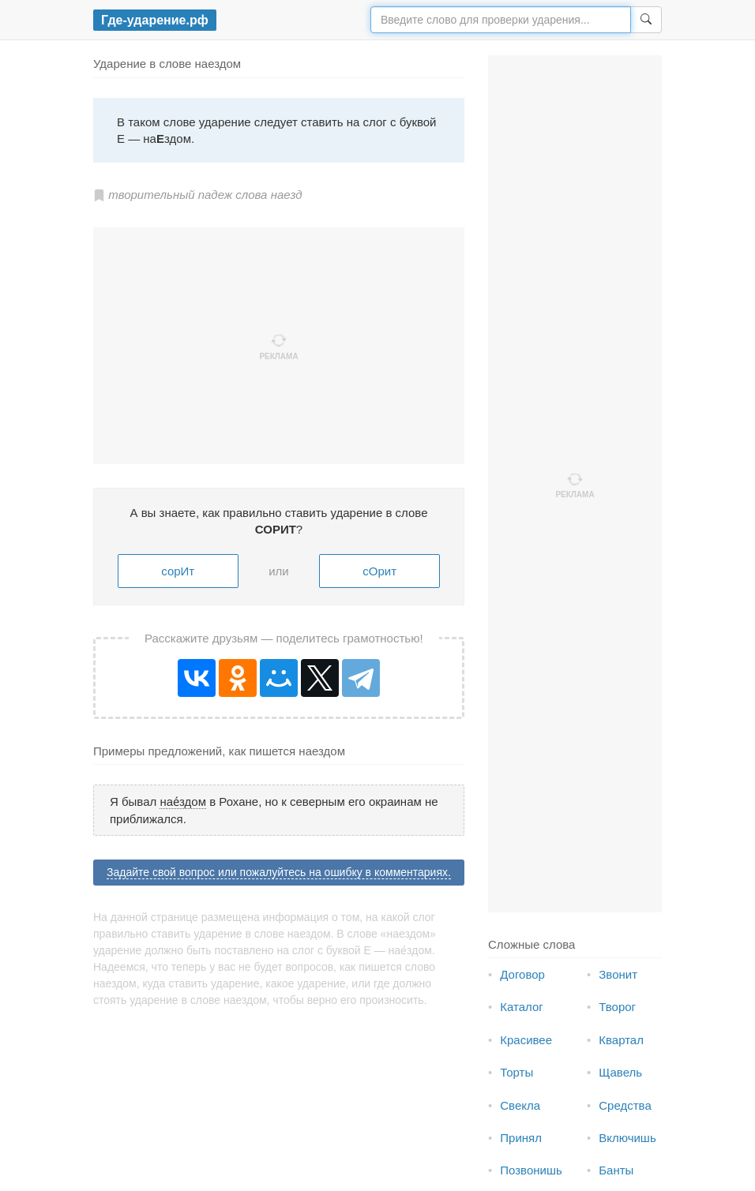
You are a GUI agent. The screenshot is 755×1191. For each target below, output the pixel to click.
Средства (625, 1105)
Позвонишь (531, 1170)
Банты (616, 1170)
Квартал (621, 1040)
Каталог (521, 1006)
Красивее (526, 1040)
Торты (516, 1072)
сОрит (379, 571)
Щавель (620, 1072)
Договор (522, 974)
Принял (521, 1137)
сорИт (177, 571)
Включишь (627, 1137)
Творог (617, 1006)
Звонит (618, 974)
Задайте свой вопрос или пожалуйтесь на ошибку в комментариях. (279, 872)
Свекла (520, 1105)
